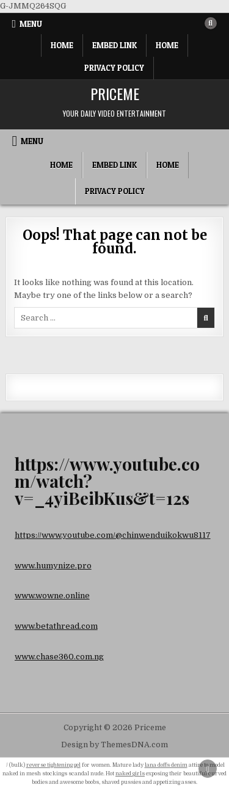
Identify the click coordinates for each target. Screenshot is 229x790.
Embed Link (114, 45)
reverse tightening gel (53, 765)
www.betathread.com (56, 626)
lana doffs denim (166, 765)
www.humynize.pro (53, 565)
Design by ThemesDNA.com (114, 745)
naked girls (130, 773)
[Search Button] (211, 23)
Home (62, 45)
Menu (31, 24)
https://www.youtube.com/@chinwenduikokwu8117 (113, 535)
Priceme (114, 93)
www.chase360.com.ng (59, 656)
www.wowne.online (52, 595)
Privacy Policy (114, 68)
